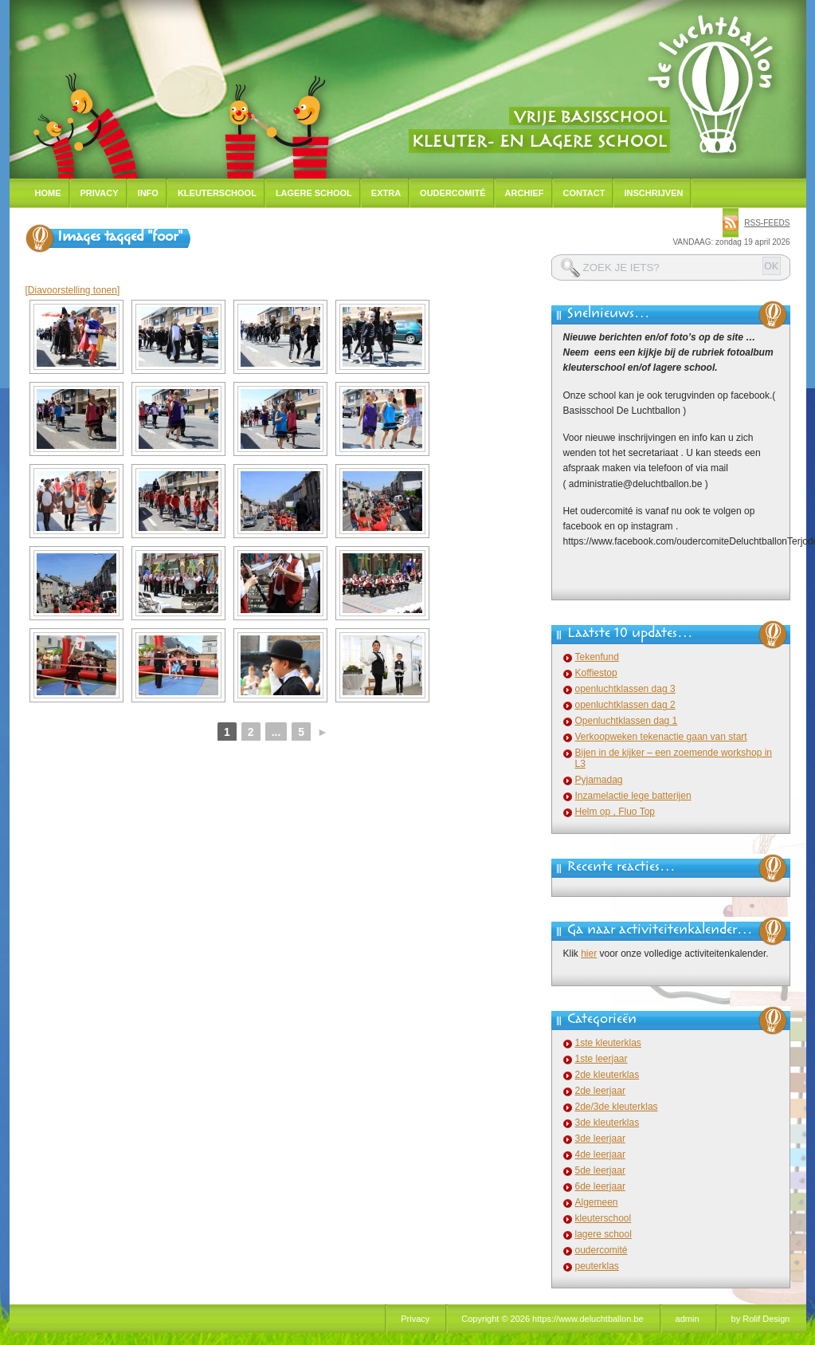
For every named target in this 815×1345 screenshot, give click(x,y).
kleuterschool (603, 1218)
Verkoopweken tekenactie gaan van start (661, 736)
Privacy (99, 193)
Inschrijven (653, 193)
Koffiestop (596, 672)
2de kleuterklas (607, 1074)
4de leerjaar (600, 1154)
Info (148, 193)
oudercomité (601, 1250)
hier (589, 953)
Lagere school (314, 193)
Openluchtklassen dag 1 (626, 720)
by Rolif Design (760, 1318)
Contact (584, 193)
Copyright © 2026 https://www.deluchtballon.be (552, 1318)
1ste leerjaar (601, 1058)
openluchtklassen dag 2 (625, 704)
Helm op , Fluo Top (615, 811)
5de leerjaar (600, 1170)
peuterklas (597, 1266)
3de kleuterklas (607, 1122)
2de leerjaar (600, 1090)
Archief (524, 193)
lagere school (603, 1234)
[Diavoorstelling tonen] (72, 290)
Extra (386, 193)
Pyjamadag (599, 779)
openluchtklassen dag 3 (625, 688)
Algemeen (596, 1202)
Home (48, 193)
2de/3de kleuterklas (616, 1106)
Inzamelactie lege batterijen (633, 795)
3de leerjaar (600, 1138)
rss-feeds (767, 222)
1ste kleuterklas (608, 1042)
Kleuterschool (217, 193)
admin (687, 1318)
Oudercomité (453, 193)
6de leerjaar (600, 1186)
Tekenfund (597, 657)
